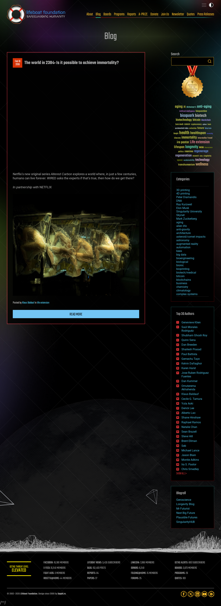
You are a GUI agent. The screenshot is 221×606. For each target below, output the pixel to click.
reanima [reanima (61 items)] (189, 151)
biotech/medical (186, 272)
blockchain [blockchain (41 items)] (206, 120)
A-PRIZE (143, 14)
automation (183, 247)
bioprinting (182, 269)
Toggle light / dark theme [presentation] (211, 5)
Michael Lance (190, 450)
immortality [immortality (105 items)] (189, 137)
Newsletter (178, 14)
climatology (183, 290)
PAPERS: (91, 578)
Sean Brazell (189, 431)
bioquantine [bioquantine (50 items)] (201, 111)
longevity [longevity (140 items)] (191, 147)
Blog (98, 14)
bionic (180, 265)
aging (179, 222)
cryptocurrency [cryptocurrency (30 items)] (196, 124)
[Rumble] (211, 594)
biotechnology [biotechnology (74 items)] (184, 120)
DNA (179, 200)
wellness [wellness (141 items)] (202, 164)
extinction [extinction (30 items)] (192, 128)
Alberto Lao (188, 412)
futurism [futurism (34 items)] (208, 128)
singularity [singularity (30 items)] (207, 156)
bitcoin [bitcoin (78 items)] (196, 120)
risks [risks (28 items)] (201, 156)
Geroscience (183, 499)
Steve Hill (187, 436)
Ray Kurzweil (184, 204)
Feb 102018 (17, 63)
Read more (76, 314)
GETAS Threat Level (19, 569)
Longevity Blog (185, 504)
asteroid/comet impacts (190, 236)
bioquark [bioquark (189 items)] (187, 115)
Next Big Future (185, 513)
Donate (154, 14)
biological (182, 261)
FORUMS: (135, 578)
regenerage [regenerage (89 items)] (201, 151)
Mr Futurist (183, 508)
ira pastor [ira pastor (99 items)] (183, 142)
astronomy (182, 240)
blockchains (183, 279)
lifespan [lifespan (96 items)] (179, 147)
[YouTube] (204, 594)
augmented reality (187, 244)
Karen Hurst (188, 368)
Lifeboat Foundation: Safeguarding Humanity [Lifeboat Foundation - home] (36, 14)
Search (209, 61)
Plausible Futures (186, 517)
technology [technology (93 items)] (202, 160)
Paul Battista (189, 354)
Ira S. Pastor (188, 464)
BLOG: (89, 568)
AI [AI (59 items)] (185, 107)
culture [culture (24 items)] (205, 124)
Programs (119, 14)
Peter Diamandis (186, 197)
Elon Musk (182, 208)
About (90, 14)
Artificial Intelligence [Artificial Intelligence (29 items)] (187, 111)
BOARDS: (178, 568)
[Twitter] (190, 594)
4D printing (183, 193)
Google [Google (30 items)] (176, 134)
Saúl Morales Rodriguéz (189, 328)
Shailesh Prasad (191, 349)
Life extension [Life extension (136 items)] (200, 142)
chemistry (182, 287)
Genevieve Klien (191, 322)
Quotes (191, 14)
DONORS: (135, 568)
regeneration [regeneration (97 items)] (183, 156)
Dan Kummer (189, 381)
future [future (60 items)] (200, 128)
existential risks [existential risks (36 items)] (181, 128)
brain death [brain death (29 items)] (179, 124)
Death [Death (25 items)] (209, 124)
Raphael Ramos (191, 422)
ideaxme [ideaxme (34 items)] (177, 138)
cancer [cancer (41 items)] (187, 124)
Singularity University (189, 211)
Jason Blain (188, 455)
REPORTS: (91, 573)
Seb (183, 445)
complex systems (187, 294)
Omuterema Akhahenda (188, 387)
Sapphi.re (62, 594)
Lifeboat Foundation (28, 594)
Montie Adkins (190, 459)
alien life (181, 226)
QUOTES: (178, 578)
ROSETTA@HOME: (51, 578)
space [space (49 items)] (180, 160)
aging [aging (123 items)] (179, 107)
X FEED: (47, 568)
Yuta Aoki (187, 403)
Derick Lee (187, 408)
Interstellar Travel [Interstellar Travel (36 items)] (205, 138)
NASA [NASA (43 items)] (201, 147)
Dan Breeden (189, 344)
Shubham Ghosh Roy (194, 335)
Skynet (180, 215)
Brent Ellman (189, 441)
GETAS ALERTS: (181, 562)
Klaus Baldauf (28, 303)
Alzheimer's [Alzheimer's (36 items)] (191, 107)
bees (179, 251)
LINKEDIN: (135, 562)
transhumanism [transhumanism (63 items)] (186, 164)
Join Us (165, 14)
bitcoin (180, 276)
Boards (107, 14)
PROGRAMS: (180, 573)
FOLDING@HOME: (138, 573)
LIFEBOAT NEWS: (94, 562)
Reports (131, 14)
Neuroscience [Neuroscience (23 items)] (209, 148)
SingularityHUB (185, 522)
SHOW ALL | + (181, 473)
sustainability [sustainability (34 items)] (189, 160)
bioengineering (185, 258)
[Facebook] (183, 594)
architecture (183, 233)
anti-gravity (183, 229)
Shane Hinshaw (191, 417)
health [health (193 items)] (184, 132)
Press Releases (205, 14)
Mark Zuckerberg (186, 218)
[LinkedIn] (197, 594)
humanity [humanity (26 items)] (210, 134)
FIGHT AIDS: (49, 573)
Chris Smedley (190, 469)
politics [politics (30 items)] (181, 152)
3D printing (183, 190)
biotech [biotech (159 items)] (200, 115)
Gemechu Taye (190, 358)
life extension (43, 303)
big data (181, 254)
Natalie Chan (189, 427)
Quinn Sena (188, 340)
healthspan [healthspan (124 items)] (198, 133)
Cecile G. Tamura (191, 398)
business (181, 283)
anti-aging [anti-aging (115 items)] (204, 107)
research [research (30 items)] (196, 156)
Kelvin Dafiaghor (191, 363)
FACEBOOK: (48, 562)
